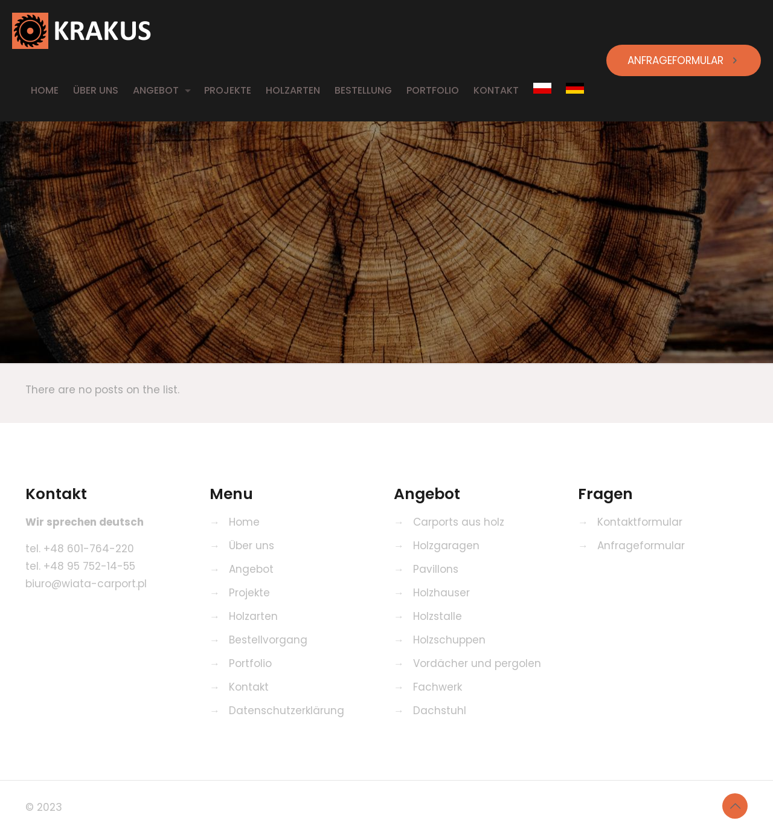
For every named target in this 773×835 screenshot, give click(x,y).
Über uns (251, 545)
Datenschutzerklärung (286, 710)
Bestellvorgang (268, 640)
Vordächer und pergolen (477, 663)
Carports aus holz (458, 522)
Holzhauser (441, 592)
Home (244, 522)
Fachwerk (437, 687)
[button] (24, 810)
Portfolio (250, 663)
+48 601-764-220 (88, 548)
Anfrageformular (641, 545)
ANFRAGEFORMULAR (683, 60)
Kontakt (249, 687)
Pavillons (435, 569)
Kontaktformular (639, 522)
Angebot (251, 569)
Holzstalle (437, 616)
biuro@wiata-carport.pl (86, 583)
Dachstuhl (439, 710)
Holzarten (253, 616)
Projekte (249, 592)
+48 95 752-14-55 (89, 566)
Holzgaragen (446, 545)
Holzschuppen (449, 640)
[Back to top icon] (735, 806)
